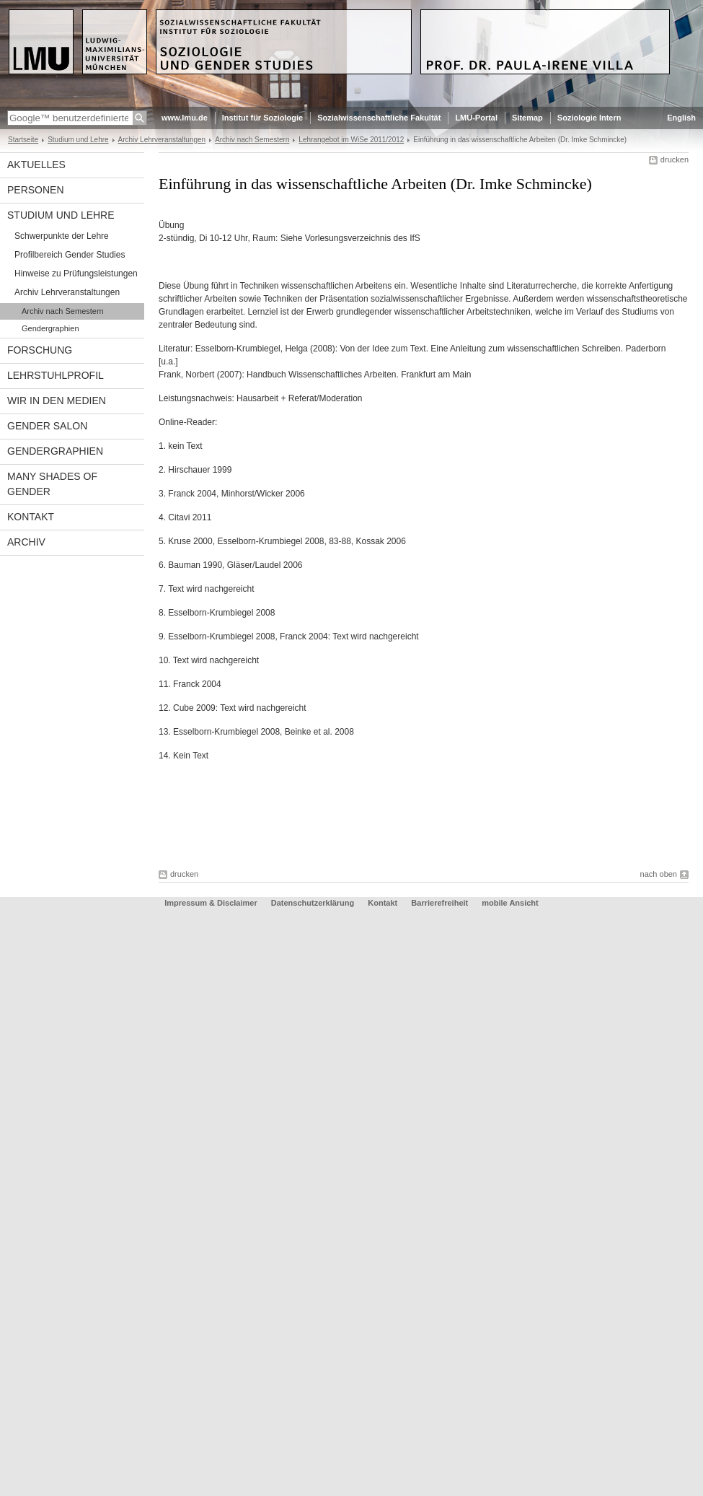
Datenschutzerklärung (313, 902)
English (681, 117)
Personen (35, 190)
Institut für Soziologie (262, 117)
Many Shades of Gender (52, 484)
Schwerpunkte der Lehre (61, 236)
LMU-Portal (476, 117)
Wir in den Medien (56, 400)
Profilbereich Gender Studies (69, 255)
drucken (674, 159)
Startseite (23, 140)
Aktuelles (36, 164)
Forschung (39, 350)
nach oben (658, 874)
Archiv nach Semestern (252, 140)
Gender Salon (47, 426)
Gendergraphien (50, 328)
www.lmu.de (185, 117)
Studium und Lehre (78, 140)
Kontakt (30, 516)
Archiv (26, 542)
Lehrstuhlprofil (55, 375)
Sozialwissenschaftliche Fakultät (379, 117)
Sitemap (527, 117)
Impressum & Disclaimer (210, 902)
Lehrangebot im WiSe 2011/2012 (351, 140)
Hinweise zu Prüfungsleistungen (76, 273)
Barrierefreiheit (440, 902)
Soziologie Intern (589, 117)
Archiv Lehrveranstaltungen (162, 140)
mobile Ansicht (510, 902)
